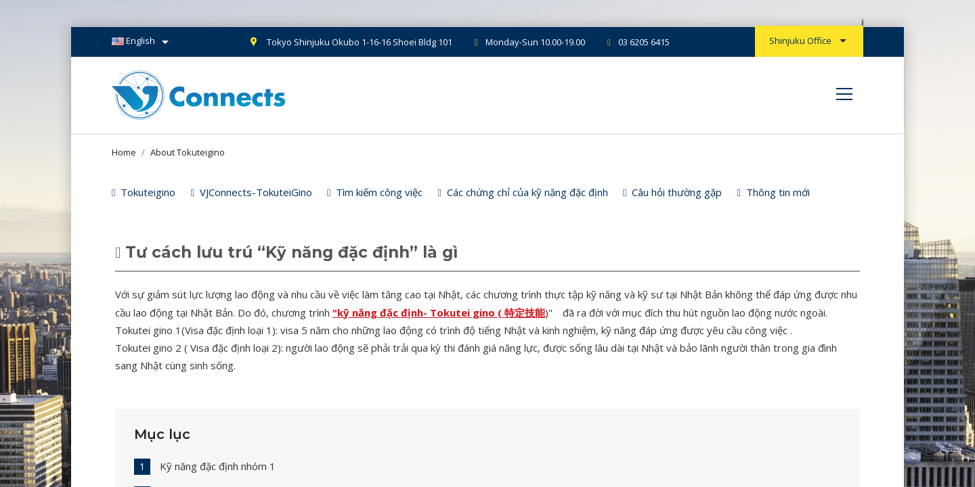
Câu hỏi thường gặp (672, 192)
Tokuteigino (143, 192)
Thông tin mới (773, 192)
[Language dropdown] (142, 42)
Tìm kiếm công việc (374, 192)
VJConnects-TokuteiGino (250, 192)
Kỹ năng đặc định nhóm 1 (218, 466)
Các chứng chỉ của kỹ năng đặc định (522, 192)
